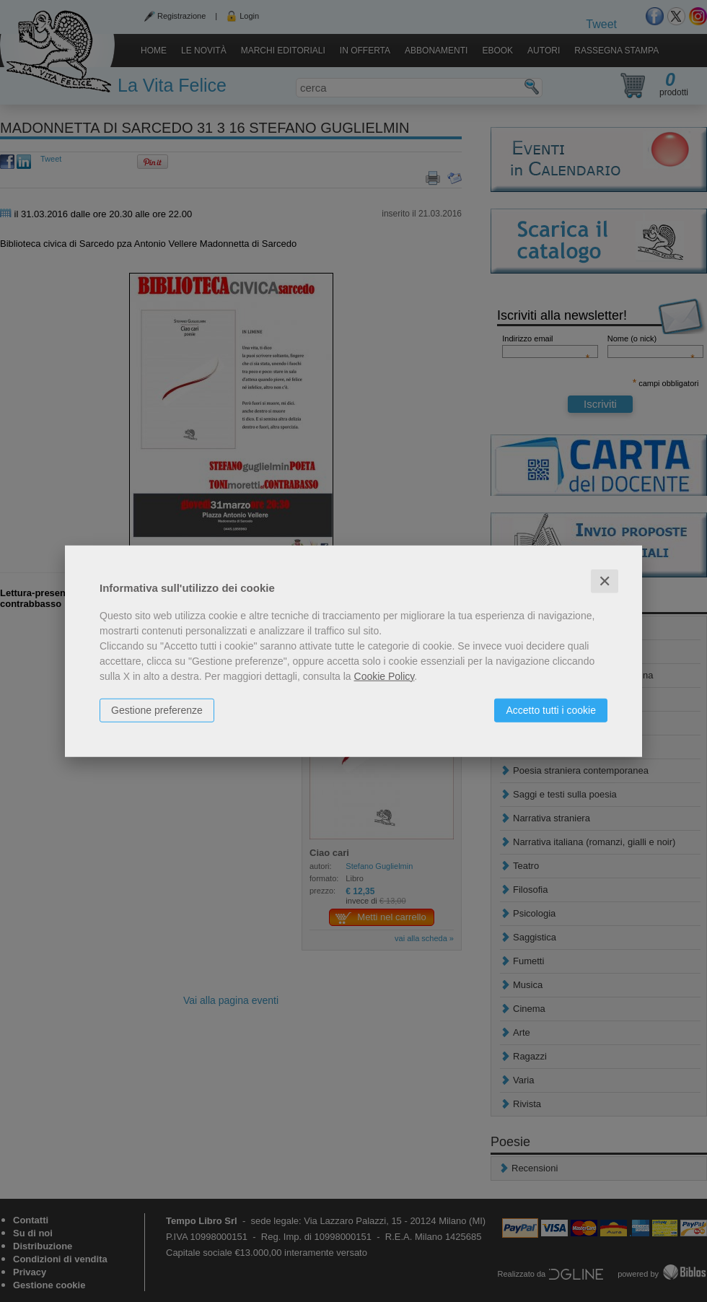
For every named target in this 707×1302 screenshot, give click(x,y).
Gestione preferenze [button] (157, 709)
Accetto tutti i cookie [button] (551, 709)
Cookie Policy (384, 675)
